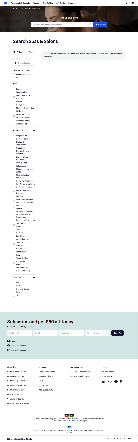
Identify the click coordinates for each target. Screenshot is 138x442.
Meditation (20, 208)
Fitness (19, 102)
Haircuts (19, 233)
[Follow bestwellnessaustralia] (18, 345)
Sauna (18, 226)
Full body (19, 283)
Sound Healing (22, 258)
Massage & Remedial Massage (24, 204)
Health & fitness (22, 289)
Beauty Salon (21, 92)
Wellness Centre (23, 121)
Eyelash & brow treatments (22, 158)
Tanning (19, 230)
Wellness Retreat (23, 124)
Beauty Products (23, 114)
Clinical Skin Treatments (21, 143)
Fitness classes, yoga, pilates (25, 170)
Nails (18, 292)
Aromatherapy (22, 239)
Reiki (18, 255)
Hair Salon (20, 105)
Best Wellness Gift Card (23, 75)
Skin (18, 295)
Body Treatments (23, 95)
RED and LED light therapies (23, 191)
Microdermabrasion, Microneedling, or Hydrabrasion (24, 214)
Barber (19, 89)
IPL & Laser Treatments (25, 187)
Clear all (32, 52)
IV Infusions (21, 261)
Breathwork (21, 252)
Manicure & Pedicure (24, 199)
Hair (18, 286)
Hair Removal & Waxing (25, 184)
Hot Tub (19, 249)
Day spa (19, 98)
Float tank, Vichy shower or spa (23, 176)
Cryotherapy (21, 148)
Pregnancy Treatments (25, 220)
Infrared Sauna (22, 268)
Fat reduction (21, 166)
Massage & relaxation (25, 108)
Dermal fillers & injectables (22, 152)
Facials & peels (22, 163)
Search (27, 9)
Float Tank (20, 264)
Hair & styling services (25, 181)
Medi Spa (20, 111)
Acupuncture (21, 136)
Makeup (19, 196)
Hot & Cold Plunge (23, 271)
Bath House (21, 236)
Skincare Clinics (22, 117)
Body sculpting (22, 139)
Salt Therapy (21, 223)
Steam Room (21, 242)
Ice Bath (19, 245)
